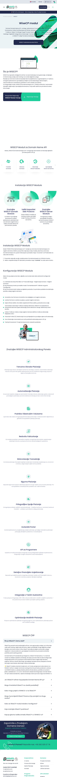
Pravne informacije (29, 765)
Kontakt (26, 770)
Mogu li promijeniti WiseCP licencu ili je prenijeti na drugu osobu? (25, 698)
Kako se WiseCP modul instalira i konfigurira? (21, 705)
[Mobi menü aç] (4, 7)
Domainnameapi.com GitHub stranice (39, 259)
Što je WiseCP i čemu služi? (15, 642)
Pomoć (40, 1)
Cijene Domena (44, 767)
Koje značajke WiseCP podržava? (17, 710)
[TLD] (50, 7)
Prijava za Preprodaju (15, 737)
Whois (42, 765)
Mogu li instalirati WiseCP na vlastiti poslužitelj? (22, 686)
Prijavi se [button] (48, 1)
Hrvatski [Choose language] (33, 1)
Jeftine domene (44, 770)
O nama (26, 762)
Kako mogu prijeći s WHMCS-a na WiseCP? (20, 692)
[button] (55, 165)
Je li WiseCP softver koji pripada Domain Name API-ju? (25, 681)
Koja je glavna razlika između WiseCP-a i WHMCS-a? (24, 716)
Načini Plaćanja (28, 767)
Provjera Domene (45, 762)
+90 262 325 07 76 (42, 745)
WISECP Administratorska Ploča (28, 42)
